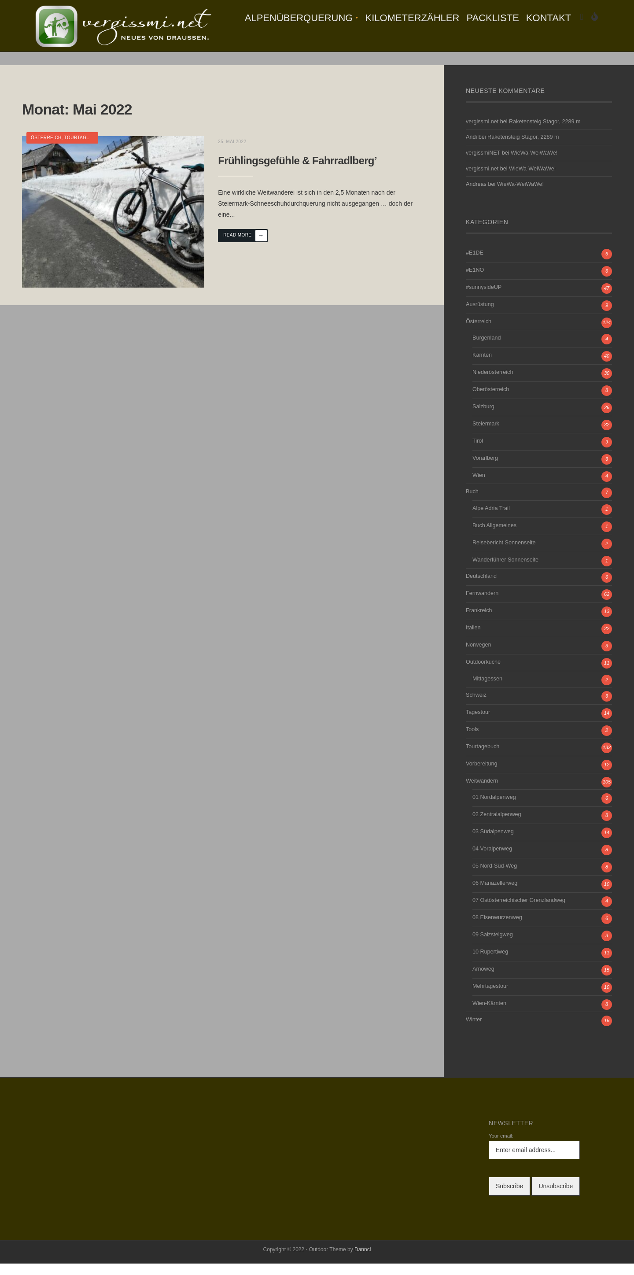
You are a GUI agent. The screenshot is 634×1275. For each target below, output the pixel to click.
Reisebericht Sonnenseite (504, 554)
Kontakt (548, 17)
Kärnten (482, 367)
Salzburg (483, 418)
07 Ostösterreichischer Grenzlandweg (518, 912)
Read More (249, 245)
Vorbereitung (481, 775)
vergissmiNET (483, 165)
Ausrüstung (480, 316)
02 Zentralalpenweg (496, 826)
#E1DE (474, 264)
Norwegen (478, 657)
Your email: (501, 1147)
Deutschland (481, 588)
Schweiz (476, 706)
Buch (472, 503)
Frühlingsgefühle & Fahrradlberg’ (301, 170)
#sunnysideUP (483, 299)
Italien (473, 639)
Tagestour (478, 724)
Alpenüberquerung (299, 17)
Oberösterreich (490, 401)
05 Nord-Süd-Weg (494, 878)
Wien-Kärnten (489, 1015)
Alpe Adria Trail (491, 520)
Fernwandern (482, 605)
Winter (474, 1031)
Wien (478, 487)
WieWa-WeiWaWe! (534, 165)
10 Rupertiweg (490, 964)
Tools (472, 741)
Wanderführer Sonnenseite (505, 572)
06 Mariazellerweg (494, 895)
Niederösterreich (492, 384)
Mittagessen (487, 690)
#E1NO (475, 281)
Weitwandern (482, 792)
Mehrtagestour (490, 998)
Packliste (492, 17)
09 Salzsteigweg (492, 946)
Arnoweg (483, 981)
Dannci (362, 1261)
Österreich (46, 149)
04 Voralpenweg (492, 860)
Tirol (477, 453)
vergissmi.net (482, 133)
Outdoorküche (483, 674)
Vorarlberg (485, 470)
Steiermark (485, 435)
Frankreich (479, 622)
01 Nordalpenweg (494, 809)
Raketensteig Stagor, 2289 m (544, 133)
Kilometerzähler (412, 17)
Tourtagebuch (83, 149)
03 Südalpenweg (493, 843)
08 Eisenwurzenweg (497, 929)
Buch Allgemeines (494, 537)
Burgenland (486, 350)
